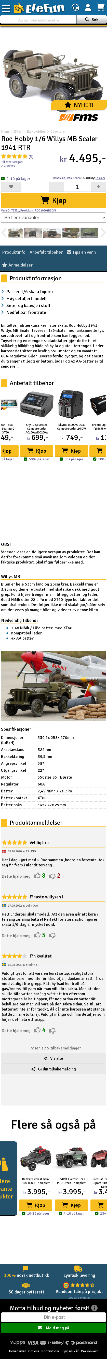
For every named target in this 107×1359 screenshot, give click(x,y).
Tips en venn (81, 252)
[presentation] (4, 233)
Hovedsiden (17, 1351)
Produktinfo (13, 252)
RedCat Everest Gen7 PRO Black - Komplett (36, 1181)
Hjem (5, 131)
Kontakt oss (50, 1351)
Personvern (89, 1351)
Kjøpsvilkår (70, 1351)
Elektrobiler (36, 131)
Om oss (33, 1351)
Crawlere (55, 131)
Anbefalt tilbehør (46, 252)
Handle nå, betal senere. (79, 178)
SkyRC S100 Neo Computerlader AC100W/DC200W (36, 428)
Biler (18, 131)
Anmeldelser (17, 265)
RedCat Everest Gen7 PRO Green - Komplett (71, 1181)
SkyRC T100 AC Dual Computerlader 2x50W (71, 427)
